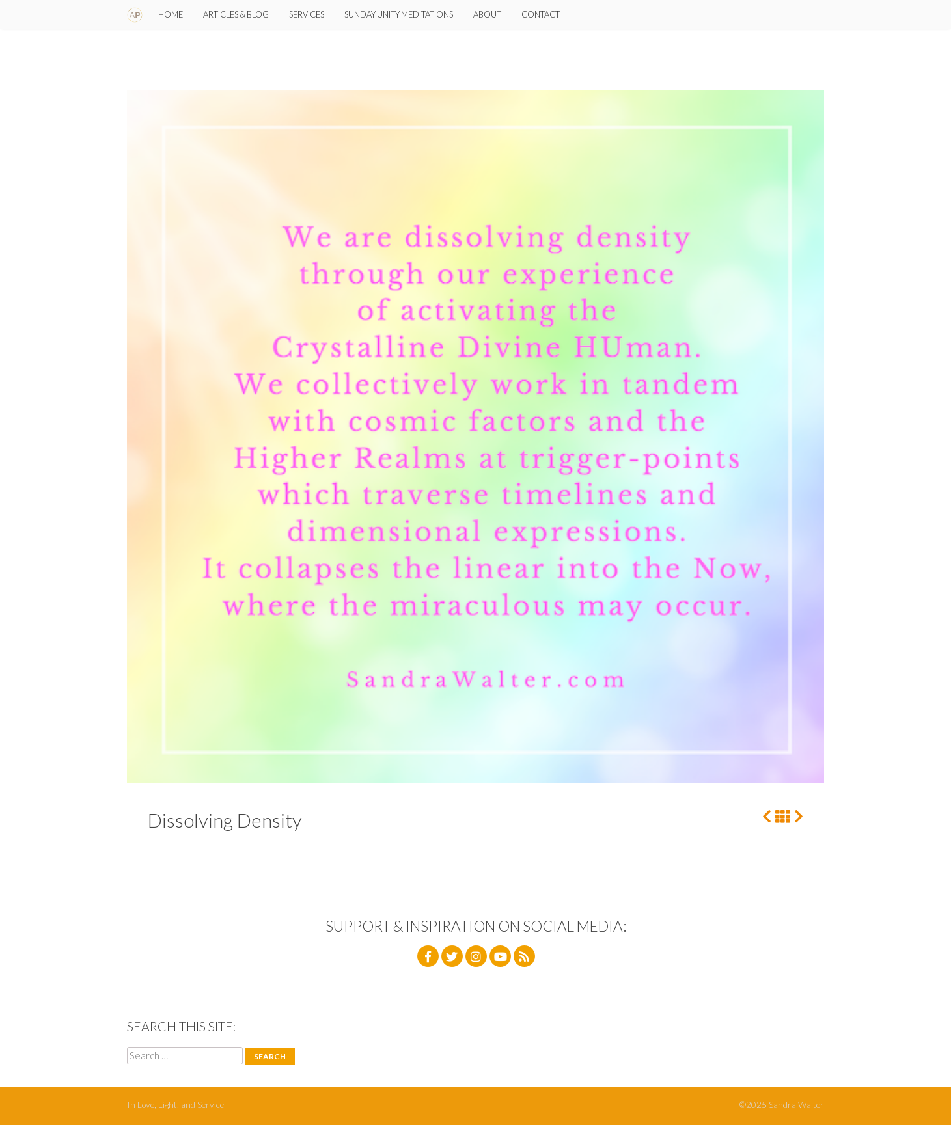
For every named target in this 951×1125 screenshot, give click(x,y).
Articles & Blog (236, 14)
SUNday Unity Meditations (398, 14)
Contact (540, 14)
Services (306, 14)
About (487, 14)
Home (170, 14)
